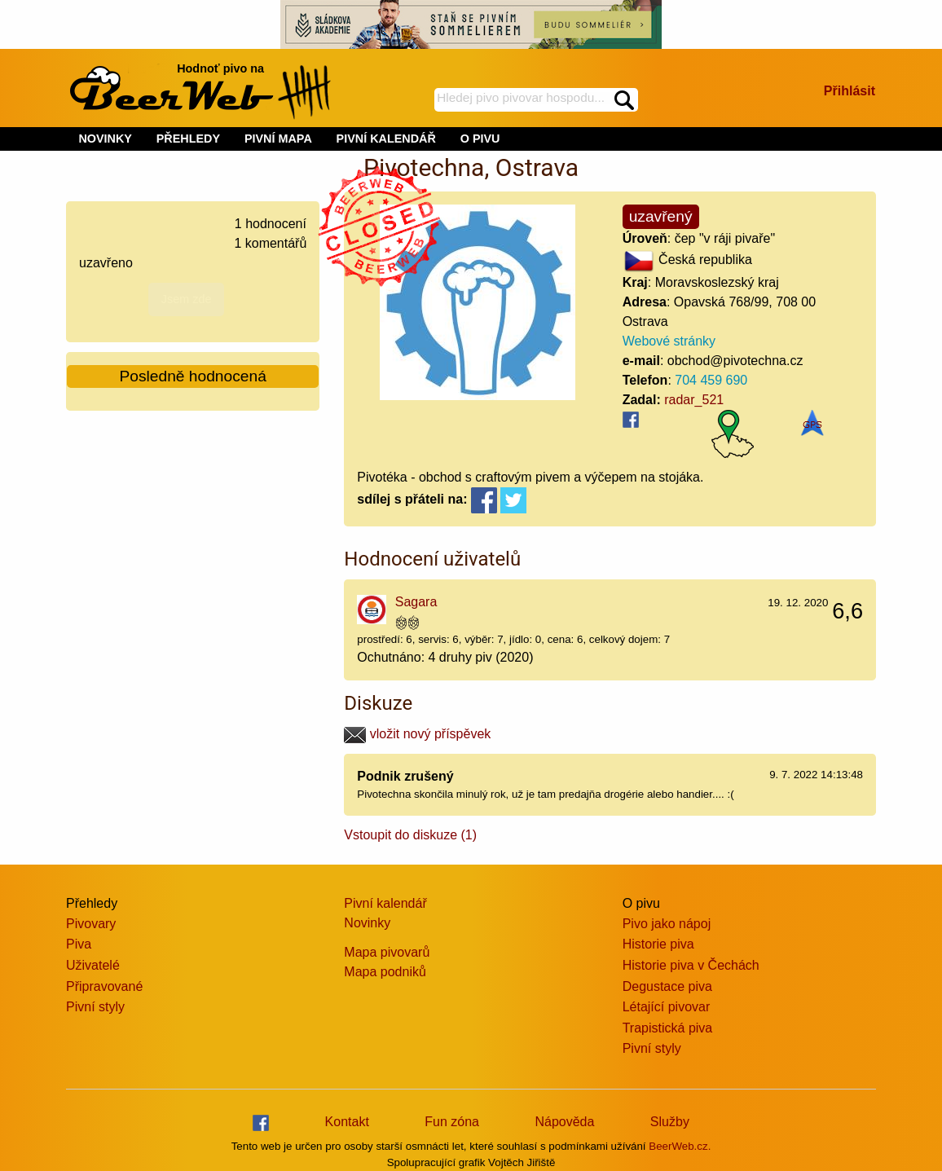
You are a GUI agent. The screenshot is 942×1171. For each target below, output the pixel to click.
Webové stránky (669, 341)
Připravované (104, 986)
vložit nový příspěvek (417, 734)
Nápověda (564, 1122)
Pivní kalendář (385, 903)
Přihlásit (849, 91)
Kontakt (347, 1122)
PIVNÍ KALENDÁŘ (386, 138)
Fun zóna (452, 1122)
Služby (669, 1122)
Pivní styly (95, 1007)
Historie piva (658, 944)
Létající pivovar (667, 1007)
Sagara (416, 602)
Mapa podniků (385, 972)
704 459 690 (711, 380)
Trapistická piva (668, 1028)
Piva (78, 944)
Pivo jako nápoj (667, 924)
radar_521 (694, 400)
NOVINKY (105, 138)
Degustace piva (667, 986)
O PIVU (480, 138)
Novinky (367, 923)
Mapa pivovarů (386, 952)
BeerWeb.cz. (680, 1146)
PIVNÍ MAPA (278, 138)
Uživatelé (93, 965)
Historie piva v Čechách (691, 965)
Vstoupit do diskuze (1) (410, 835)
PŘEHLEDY (188, 138)
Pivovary (91, 924)
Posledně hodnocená (193, 376)
